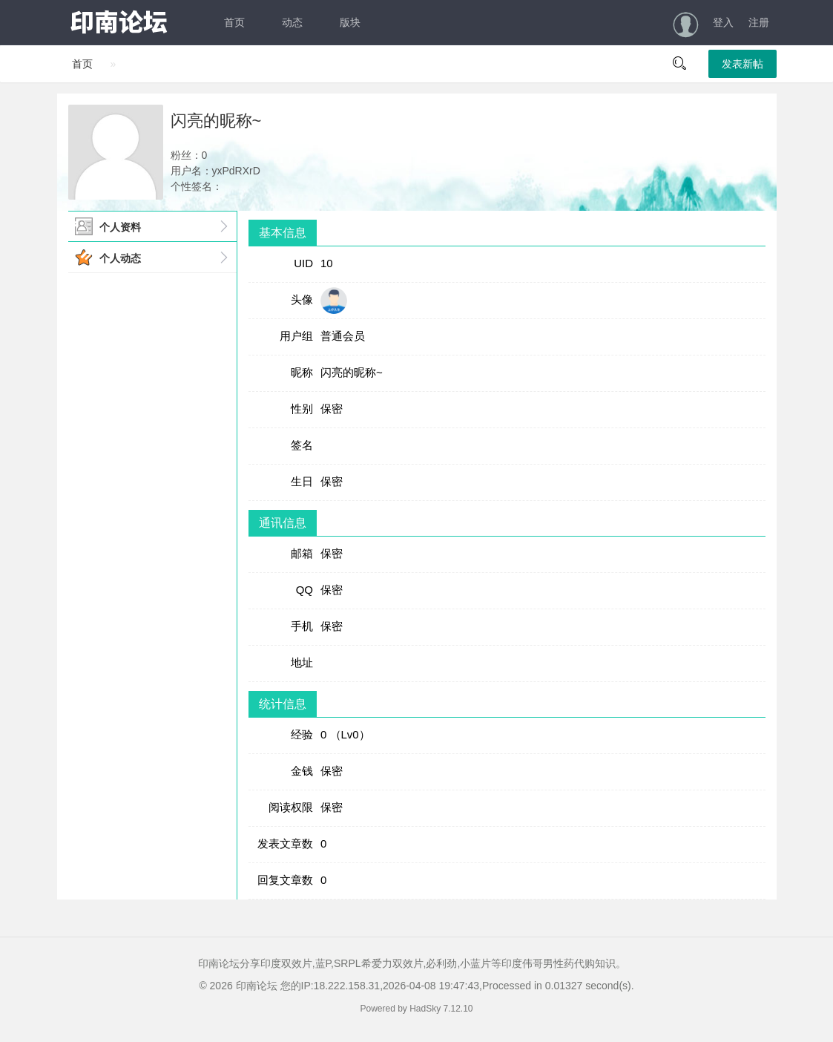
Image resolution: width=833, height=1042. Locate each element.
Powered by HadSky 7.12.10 (416, 1008)
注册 (758, 22)
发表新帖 (742, 64)
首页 (234, 22)
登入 (723, 22)
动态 (292, 22)
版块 (350, 22)
